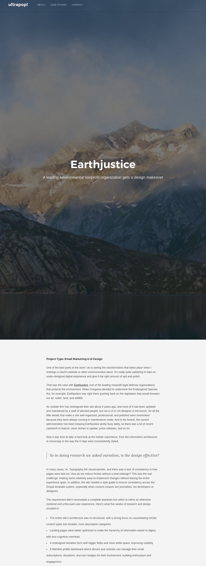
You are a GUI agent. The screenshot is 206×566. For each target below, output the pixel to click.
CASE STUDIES (58, 4)
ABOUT (41, 4)
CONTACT (77, 4)
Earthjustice (81, 385)
